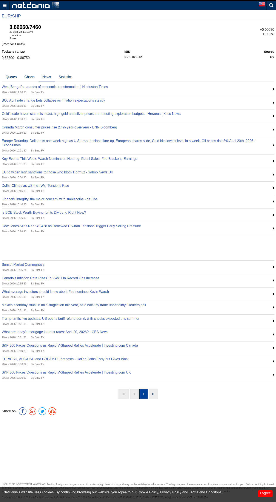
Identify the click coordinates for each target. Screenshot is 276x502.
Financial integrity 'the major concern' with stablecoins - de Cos (49, 199)
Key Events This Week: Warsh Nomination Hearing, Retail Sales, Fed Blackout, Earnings (69, 159)
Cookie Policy (147, 492)
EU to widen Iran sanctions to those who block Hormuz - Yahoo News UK (57, 172)
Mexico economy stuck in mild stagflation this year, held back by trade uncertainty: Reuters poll (74, 305)
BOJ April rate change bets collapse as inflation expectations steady (53, 100)
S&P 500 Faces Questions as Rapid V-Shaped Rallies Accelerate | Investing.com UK (66, 372)
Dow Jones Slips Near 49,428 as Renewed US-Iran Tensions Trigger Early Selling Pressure (71, 226)
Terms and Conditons (205, 492)
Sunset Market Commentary (23, 264)
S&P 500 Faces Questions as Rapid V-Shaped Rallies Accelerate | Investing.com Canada (70, 345)
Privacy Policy (171, 492)
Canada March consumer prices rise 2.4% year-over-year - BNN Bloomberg (59, 127)
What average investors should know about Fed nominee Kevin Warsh (55, 291)
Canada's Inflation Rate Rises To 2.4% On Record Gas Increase (50, 278)
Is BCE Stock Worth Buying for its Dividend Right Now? (44, 212)
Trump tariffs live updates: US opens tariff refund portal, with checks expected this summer (70, 318)
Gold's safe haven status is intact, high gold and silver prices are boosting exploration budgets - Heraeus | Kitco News (91, 114)
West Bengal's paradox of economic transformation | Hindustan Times (55, 87)
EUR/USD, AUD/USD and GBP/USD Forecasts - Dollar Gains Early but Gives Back (65, 359)
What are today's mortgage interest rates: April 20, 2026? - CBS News (55, 332)
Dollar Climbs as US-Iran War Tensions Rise (35, 185)
